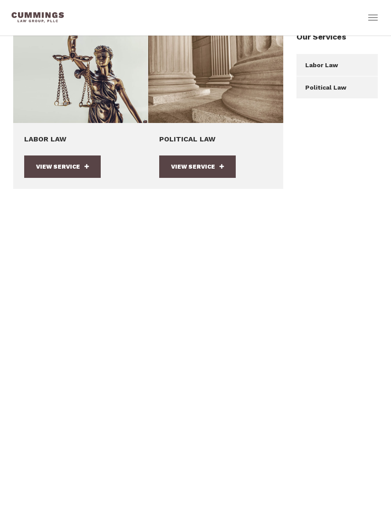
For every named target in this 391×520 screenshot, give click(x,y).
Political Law (326, 87)
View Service (62, 166)
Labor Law (321, 65)
